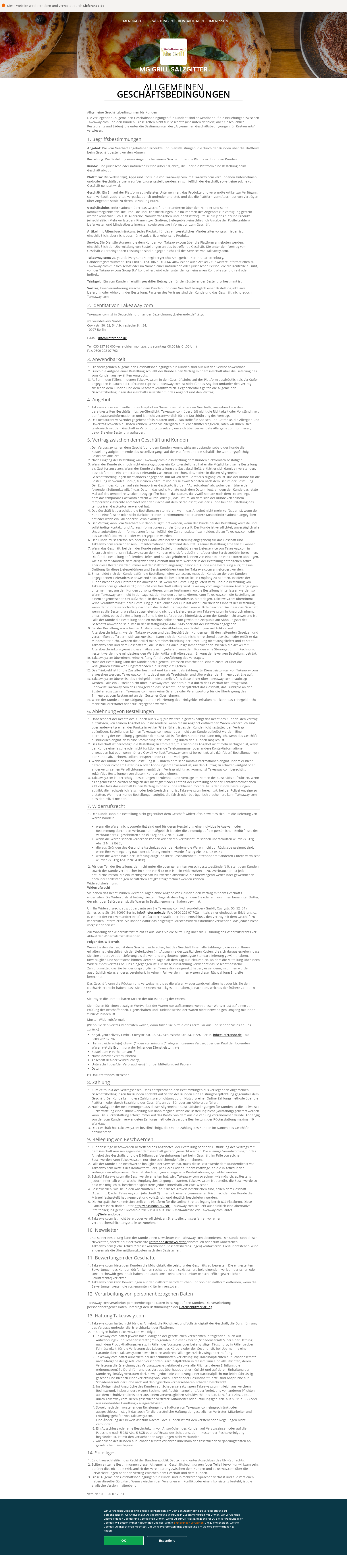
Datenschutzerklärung (195, 1307)
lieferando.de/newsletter (168, 1242)
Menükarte (133, 21)
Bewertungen (160, 21)
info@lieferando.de (112, 338)
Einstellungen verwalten (189, 1522)
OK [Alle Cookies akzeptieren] (123, 1540)
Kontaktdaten (191, 21)
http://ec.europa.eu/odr (152, 1206)
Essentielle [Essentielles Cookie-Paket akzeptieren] (167, 1540)
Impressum (219, 21)
